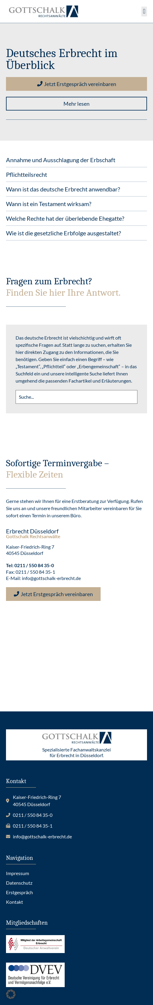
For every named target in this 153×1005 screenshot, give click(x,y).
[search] (76, 397)
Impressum (17, 873)
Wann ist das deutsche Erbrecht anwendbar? (63, 189)
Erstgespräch (19, 892)
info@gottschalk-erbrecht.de (51, 578)
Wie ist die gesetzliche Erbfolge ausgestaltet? (63, 233)
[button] (144, 11)
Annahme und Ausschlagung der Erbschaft (60, 159)
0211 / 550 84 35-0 (34, 565)
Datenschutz (19, 883)
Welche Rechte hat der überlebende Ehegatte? (65, 218)
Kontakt (14, 902)
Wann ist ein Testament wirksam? (48, 203)
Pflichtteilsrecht (26, 174)
